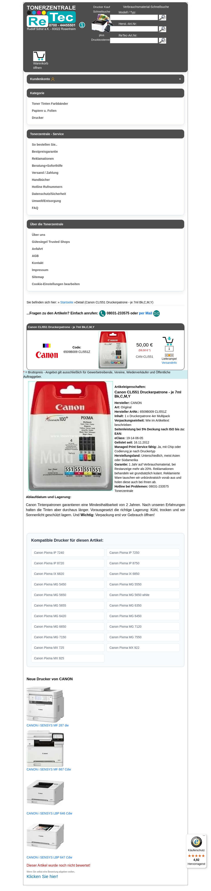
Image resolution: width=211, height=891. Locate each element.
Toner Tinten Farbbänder (50, 103)
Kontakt (37, 263)
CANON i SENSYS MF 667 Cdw (49, 769)
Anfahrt (37, 249)
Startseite (66, 302)
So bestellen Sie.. (44, 144)
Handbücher (41, 180)
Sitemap (38, 277)
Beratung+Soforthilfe (47, 165)
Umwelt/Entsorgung (46, 201)
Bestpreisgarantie (45, 151)
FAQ (35, 208)
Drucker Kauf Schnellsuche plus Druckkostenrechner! (104, 23)
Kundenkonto (42, 79)
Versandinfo (169, 362)
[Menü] (204, 836)
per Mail (145, 313)
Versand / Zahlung (45, 172)
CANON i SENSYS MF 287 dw (48, 725)
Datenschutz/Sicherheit (49, 194)
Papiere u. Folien (44, 110)
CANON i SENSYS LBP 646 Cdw (49, 813)
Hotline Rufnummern (47, 187)
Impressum (40, 270)
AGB (35, 256)
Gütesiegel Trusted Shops (51, 242)
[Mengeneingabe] (169, 348)
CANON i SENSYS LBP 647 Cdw (49, 857)
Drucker (38, 117)
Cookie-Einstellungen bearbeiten (56, 284)
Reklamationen (43, 158)
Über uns (38, 234)
